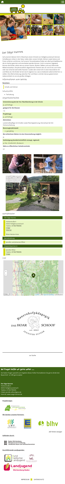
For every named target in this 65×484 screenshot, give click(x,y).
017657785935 (16, 226)
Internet (9, 230)
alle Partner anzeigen (55, 432)
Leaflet (37, 295)
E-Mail (8, 228)
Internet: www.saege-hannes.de (11, 394)
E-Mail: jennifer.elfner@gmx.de (11, 392)
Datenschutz (39, 479)
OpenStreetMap (48, 295)
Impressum (25, 479)
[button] (33, 275)
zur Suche (32, 355)
